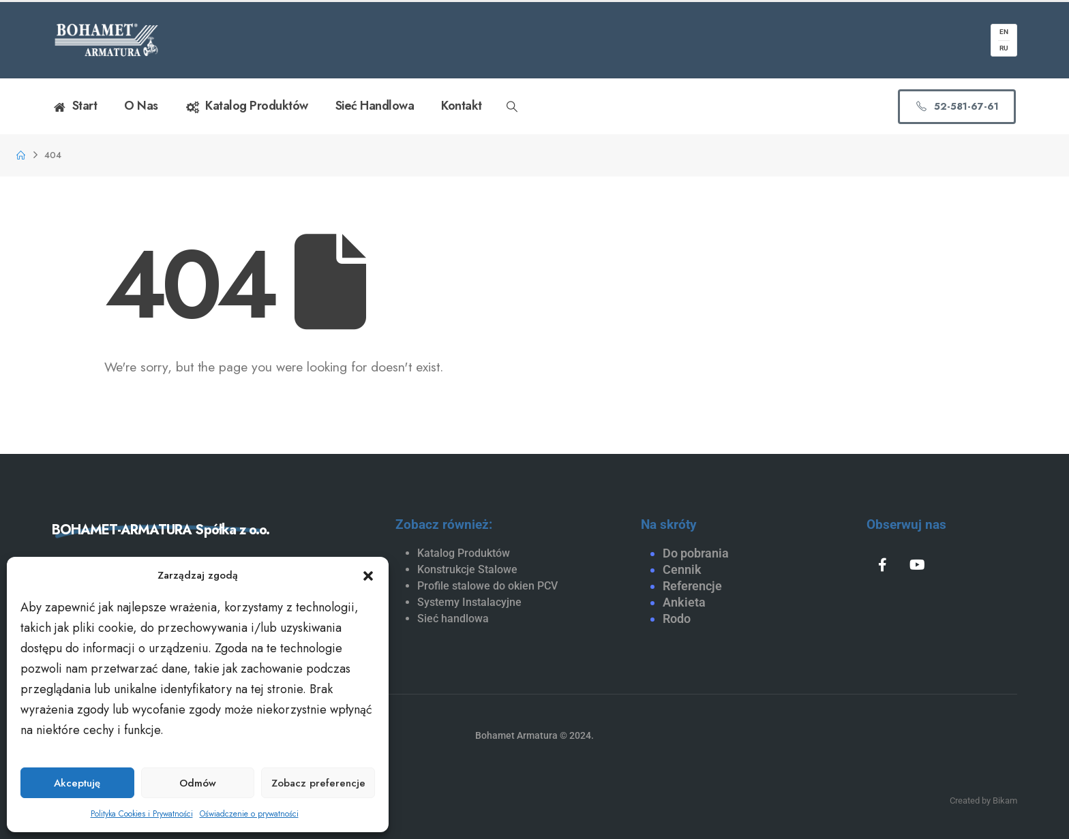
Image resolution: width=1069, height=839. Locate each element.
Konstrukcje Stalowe (467, 569)
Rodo (677, 618)
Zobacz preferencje (318, 783)
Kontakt (461, 106)
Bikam (1005, 800)
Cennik (682, 569)
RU (1003, 48)
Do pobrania (696, 553)
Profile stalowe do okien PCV (487, 585)
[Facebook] (882, 564)
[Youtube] (917, 564)
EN (1003, 31)
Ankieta (684, 602)
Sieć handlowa (375, 106)
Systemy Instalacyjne (469, 602)
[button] (368, 575)
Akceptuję (77, 783)
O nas (141, 106)
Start (74, 106)
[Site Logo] (106, 39)
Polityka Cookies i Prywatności (142, 814)
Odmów (197, 783)
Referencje (692, 586)
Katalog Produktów (246, 106)
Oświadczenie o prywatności (249, 814)
